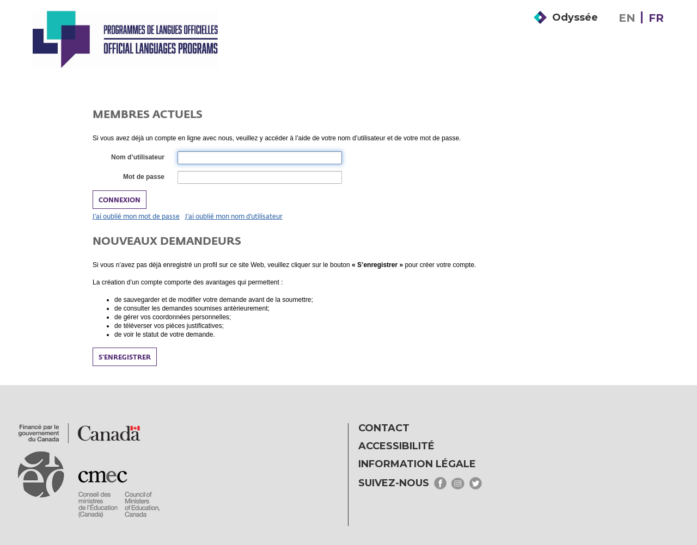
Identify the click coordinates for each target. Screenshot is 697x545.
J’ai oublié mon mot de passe (136, 216)
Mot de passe (143, 177)
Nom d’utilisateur (137, 157)
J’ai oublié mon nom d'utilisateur (234, 216)
